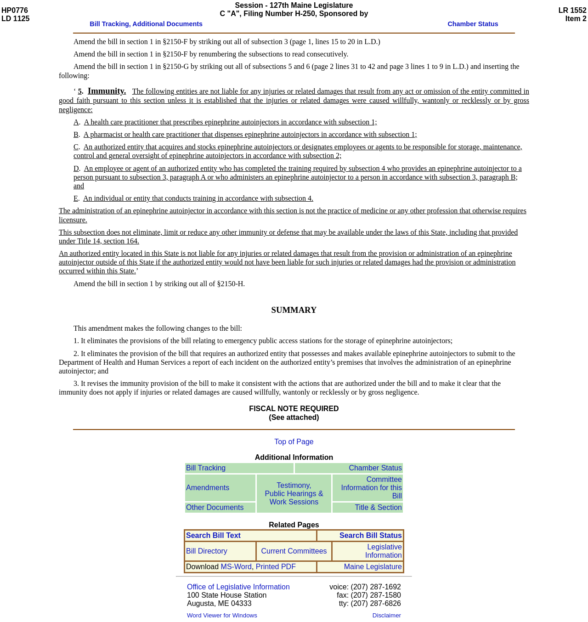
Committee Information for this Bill (371, 487)
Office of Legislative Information (238, 587)
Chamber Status (375, 468)
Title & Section (378, 507)
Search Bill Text (213, 535)
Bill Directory (206, 551)
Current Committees (294, 551)
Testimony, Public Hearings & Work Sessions (294, 493)
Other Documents (214, 507)
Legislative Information (383, 551)
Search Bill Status (370, 535)
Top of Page (293, 442)
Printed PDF (276, 567)
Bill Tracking (206, 468)
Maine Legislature (373, 567)
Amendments (207, 488)
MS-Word (236, 567)
